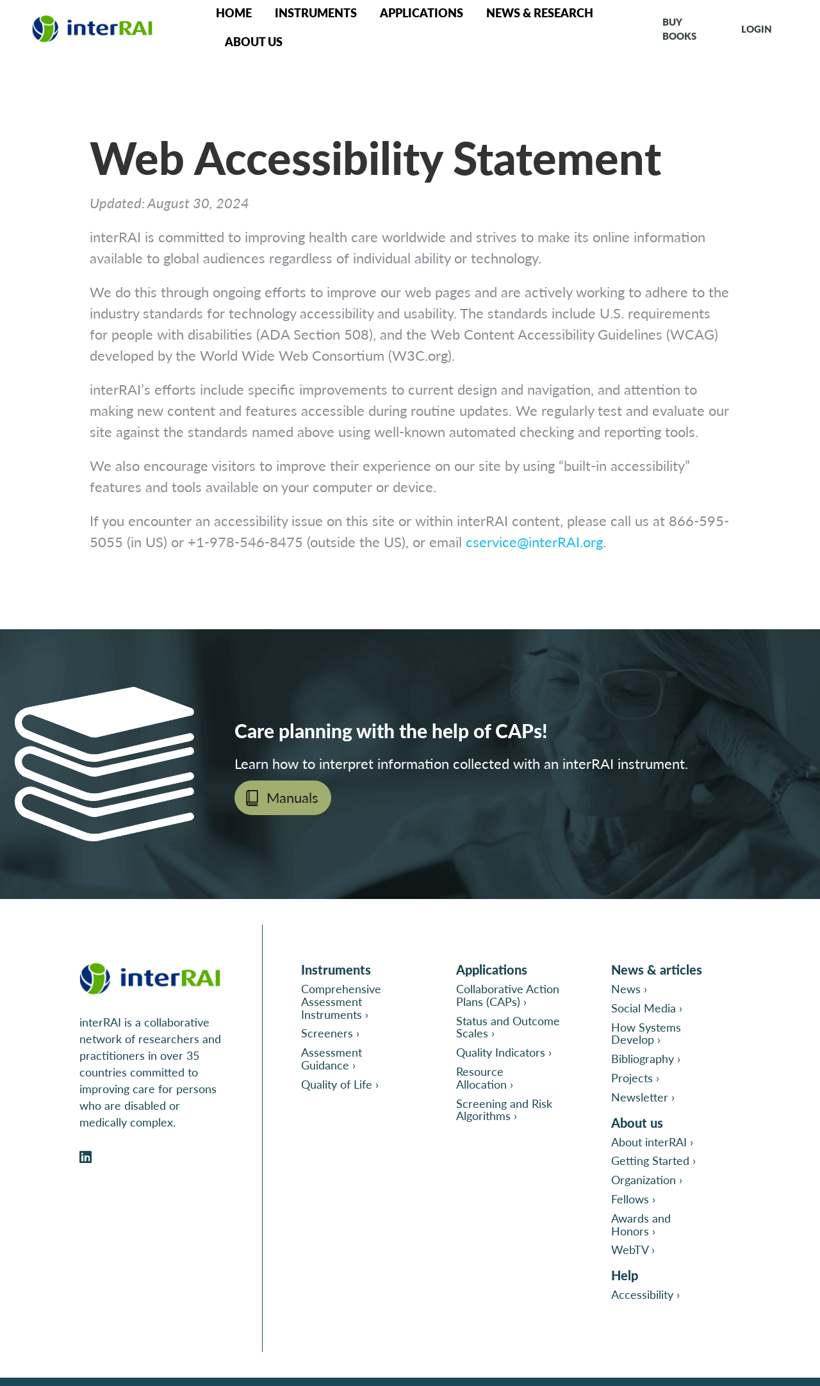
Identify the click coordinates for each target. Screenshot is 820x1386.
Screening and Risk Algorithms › (504, 1109)
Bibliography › (645, 1058)
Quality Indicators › (504, 1052)
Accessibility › (645, 1294)
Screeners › (330, 1033)
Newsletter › (643, 1097)
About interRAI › (652, 1142)
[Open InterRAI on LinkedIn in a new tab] (85, 1158)
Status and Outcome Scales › (508, 1026)
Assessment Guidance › (331, 1058)
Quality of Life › (340, 1084)
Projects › (635, 1077)
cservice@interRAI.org (534, 541)
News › (629, 988)
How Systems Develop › (646, 1033)
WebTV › (633, 1249)
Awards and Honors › (641, 1224)
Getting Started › (653, 1160)
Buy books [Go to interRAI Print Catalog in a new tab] (679, 29)
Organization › (646, 1179)
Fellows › (633, 1199)
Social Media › (646, 1008)
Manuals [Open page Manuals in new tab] (292, 797)
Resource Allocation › (484, 1077)
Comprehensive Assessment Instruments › (341, 1001)
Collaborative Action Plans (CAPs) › (507, 994)
